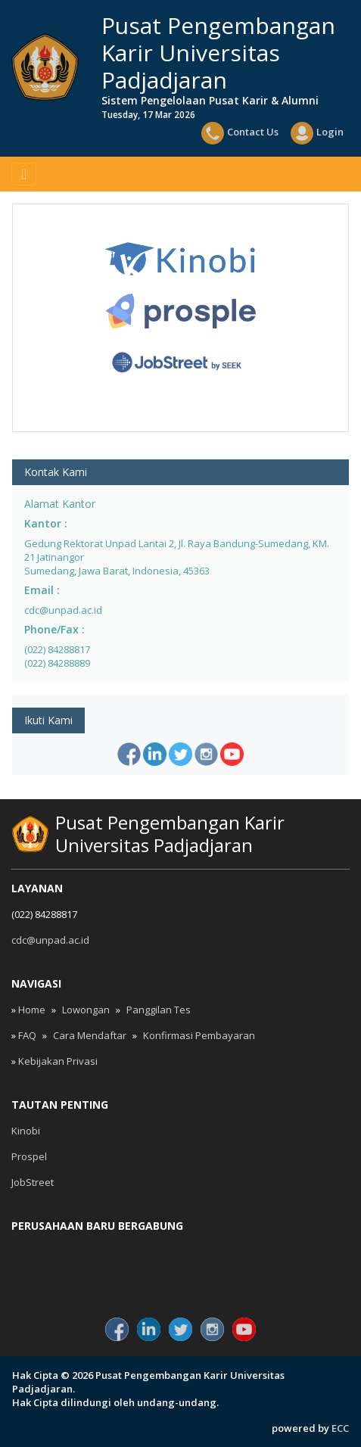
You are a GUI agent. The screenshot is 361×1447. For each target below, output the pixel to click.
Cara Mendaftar (89, 1035)
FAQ (27, 1035)
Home (31, 1009)
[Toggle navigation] (23, 174)
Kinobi (25, 1130)
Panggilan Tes (158, 1009)
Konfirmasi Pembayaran (199, 1035)
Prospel (29, 1156)
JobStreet (32, 1182)
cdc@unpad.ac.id (50, 940)
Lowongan (86, 1009)
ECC (340, 1428)
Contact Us (240, 133)
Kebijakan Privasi (58, 1061)
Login (317, 133)
